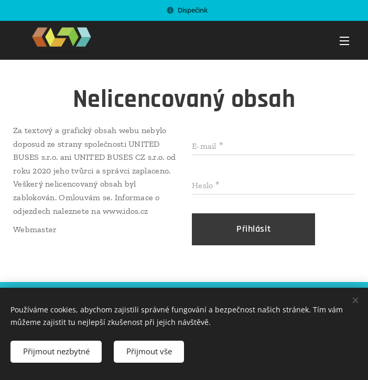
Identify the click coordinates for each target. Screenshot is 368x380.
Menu (344, 40)
